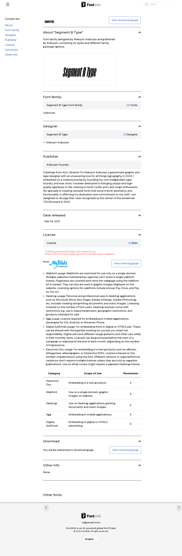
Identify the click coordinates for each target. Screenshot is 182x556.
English (91, 539)
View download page (125, 20)
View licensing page (126, 263)
